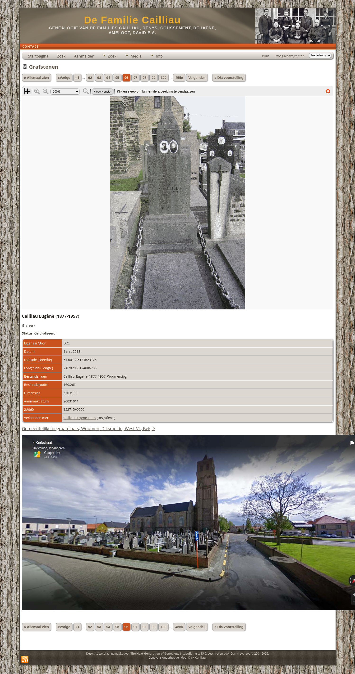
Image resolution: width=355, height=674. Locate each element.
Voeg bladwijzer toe (290, 56)
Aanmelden (84, 56)
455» (179, 78)
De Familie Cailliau (132, 20)
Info (159, 56)
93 (99, 78)
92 (90, 78)
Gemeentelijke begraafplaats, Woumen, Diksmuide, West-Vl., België (88, 428)
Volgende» (197, 78)
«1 (77, 78)
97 (135, 78)
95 (117, 78)
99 (153, 78)
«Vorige (64, 78)
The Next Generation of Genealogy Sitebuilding (163, 654)
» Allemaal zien (36, 78)
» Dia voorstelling (228, 78)
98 (144, 78)
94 (108, 78)
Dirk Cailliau (197, 658)
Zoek (61, 56)
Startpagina (38, 56)
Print (265, 56)
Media (136, 56)
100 (163, 78)
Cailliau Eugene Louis (80, 417)
